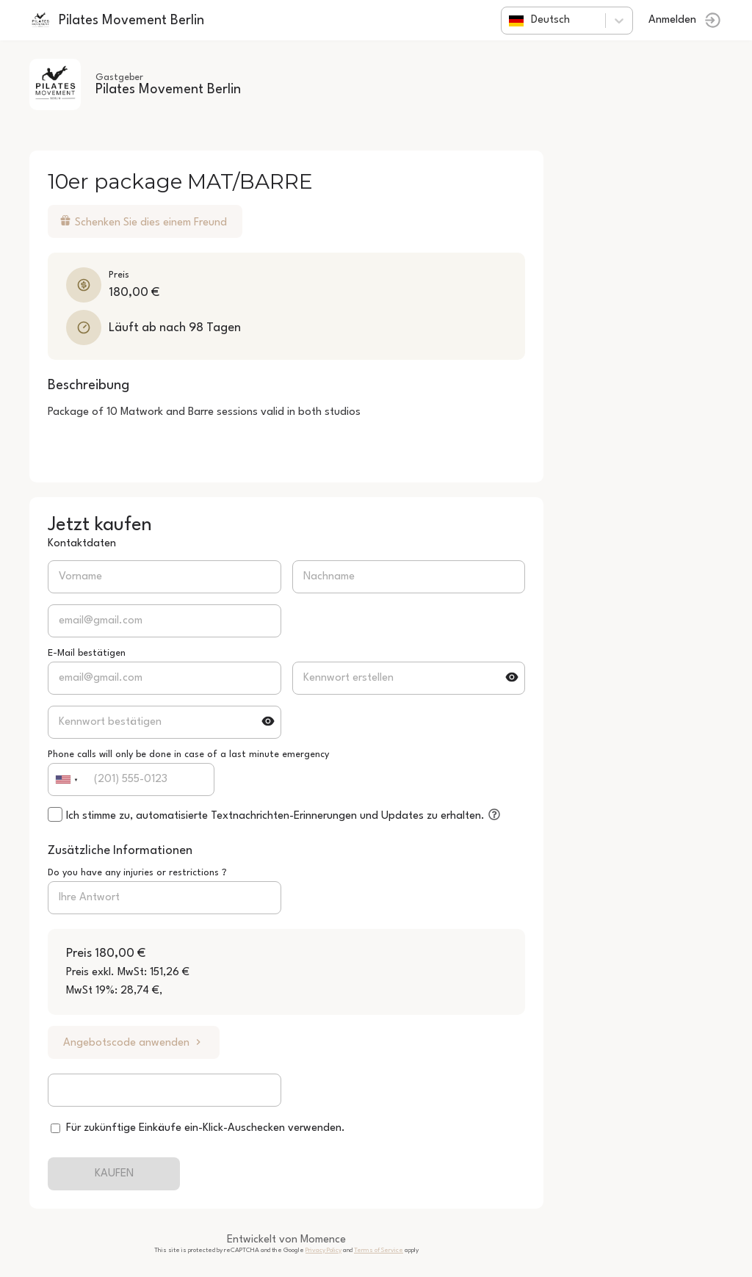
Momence (323, 1239)
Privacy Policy (323, 1250)
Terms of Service (378, 1250)
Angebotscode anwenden (133, 1042)
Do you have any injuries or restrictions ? (137, 873)
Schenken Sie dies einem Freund (143, 221)
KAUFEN (114, 1173)
